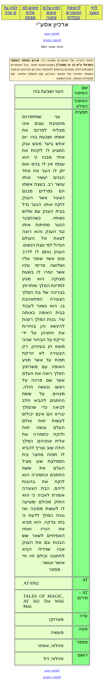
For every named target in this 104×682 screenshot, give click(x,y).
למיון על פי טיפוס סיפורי (51, 12)
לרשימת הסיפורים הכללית (74, 12)
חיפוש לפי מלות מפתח (30, 12)
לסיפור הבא (52, 33)
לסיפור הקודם (52, 40)
